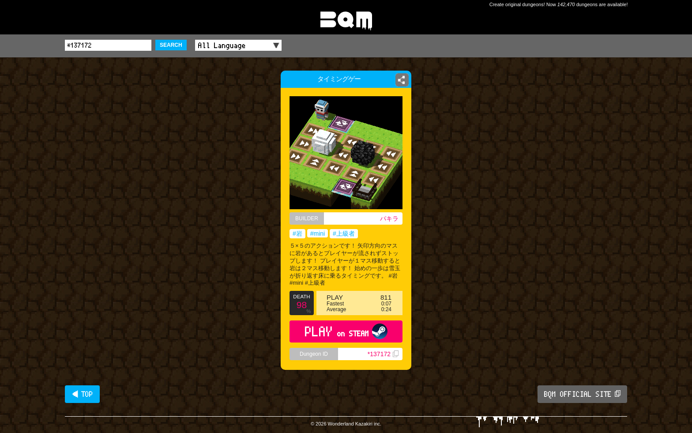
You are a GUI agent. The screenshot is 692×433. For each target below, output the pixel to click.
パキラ (389, 218)
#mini (317, 233)
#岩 (297, 233)
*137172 (383, 354)
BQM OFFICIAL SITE (582, 394)
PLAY (346, 331)
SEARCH (171, 45)
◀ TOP (82, 394)
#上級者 (344, 233)
